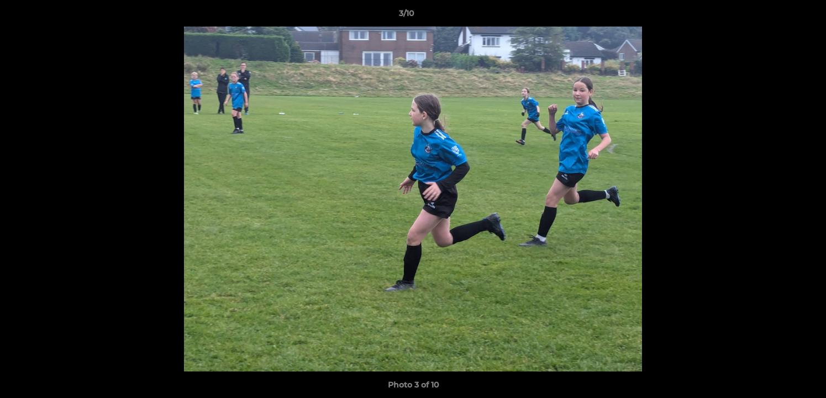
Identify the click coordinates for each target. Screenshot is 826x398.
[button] (779, 16)
